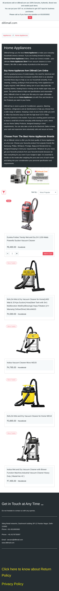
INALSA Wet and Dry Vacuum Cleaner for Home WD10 (29, 414)
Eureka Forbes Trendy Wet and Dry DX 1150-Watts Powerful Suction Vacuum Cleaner (27, 237)
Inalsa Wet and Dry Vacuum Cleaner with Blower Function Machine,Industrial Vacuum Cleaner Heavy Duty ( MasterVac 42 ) (28, 471)
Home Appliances (21, 33)
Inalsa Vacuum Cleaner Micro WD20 (22, 361)
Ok (30, 17)
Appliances (7, 33)
